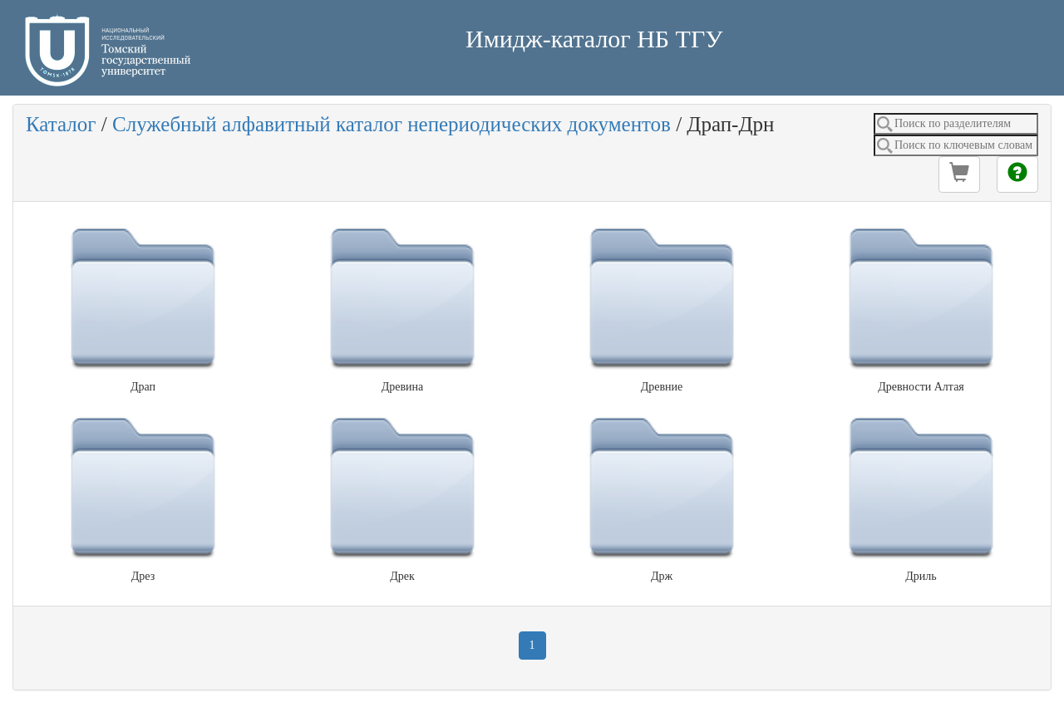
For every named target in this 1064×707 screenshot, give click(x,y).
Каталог (61, 124)
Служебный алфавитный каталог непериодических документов (391, 124)
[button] (959, 174)
